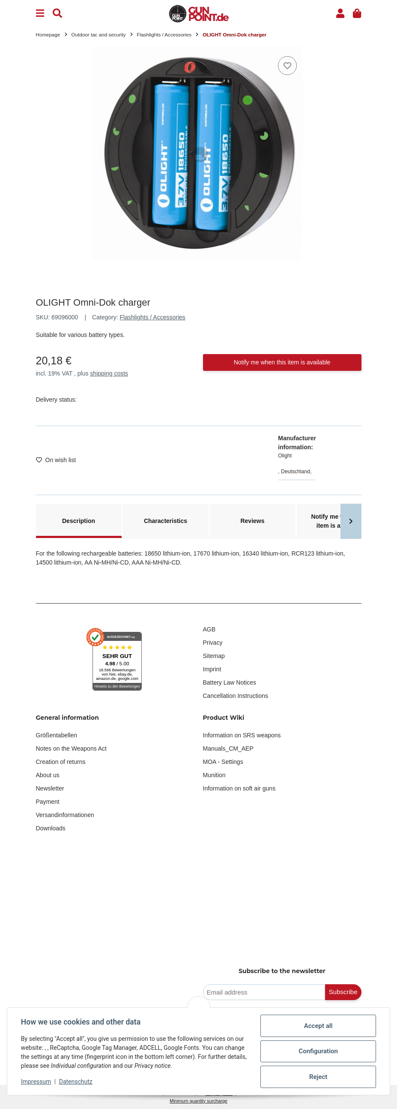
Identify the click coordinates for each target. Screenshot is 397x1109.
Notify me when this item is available (282, 362)
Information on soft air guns (239, 788)
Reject (318, 1077)
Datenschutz (76, 1081)
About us (48, 775)
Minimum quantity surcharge (198, 1100)
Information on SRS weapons (242, 735)
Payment (48, 801)
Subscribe (343, 991)
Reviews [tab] (252, 520)
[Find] (57, 13)
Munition (214, 775)
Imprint (212, 669)
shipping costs (109, 373)
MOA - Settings (223, 761)
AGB (209, 629)
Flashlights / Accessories (152, 317)
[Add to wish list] (287, 65)
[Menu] (40, 13)
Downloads (51, 828)
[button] (340, 13)
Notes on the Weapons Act (71, 748)
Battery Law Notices (230, 682)
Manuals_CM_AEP (228, 748)
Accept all (318, 1026)
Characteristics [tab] (165, 520)
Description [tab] (78, 520)
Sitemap (214, 655)
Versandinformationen (65, 814)
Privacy (213, 642)
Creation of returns (61, 761)
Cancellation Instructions (236, 695)
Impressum (36, 1081)
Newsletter (50, 788)
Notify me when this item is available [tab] (339, 521)
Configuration (318, 1051)
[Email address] (264, 992)
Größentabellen (57, 735)
